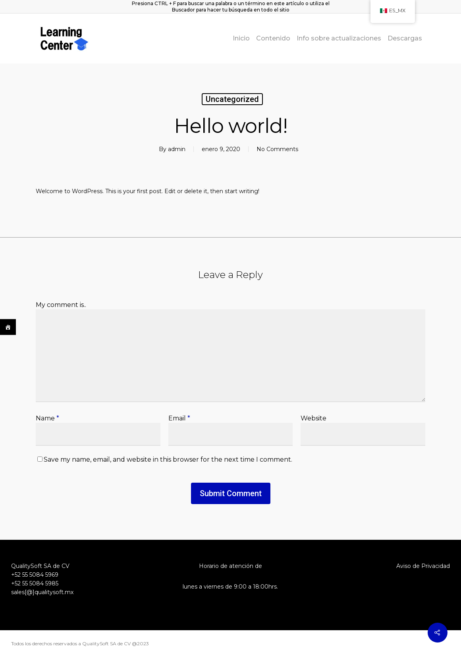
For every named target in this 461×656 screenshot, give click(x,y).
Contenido (273, 38)
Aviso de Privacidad (423, 566)
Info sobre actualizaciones (339, 38)
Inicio (241, 38)
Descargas (405, 38)
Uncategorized (232, 99)
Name (47, 418)
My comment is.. (61, 305)
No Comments (277, 149)
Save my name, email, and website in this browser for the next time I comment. (168, 459)
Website (313, 418)
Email (179, 418)
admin (176, 149)
